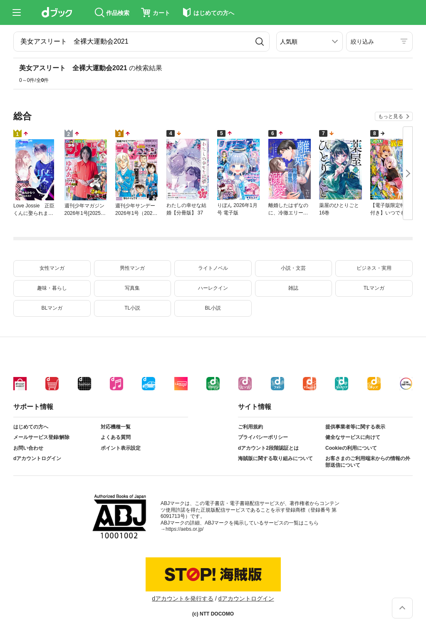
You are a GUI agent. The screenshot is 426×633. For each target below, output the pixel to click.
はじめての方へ (30, 427)
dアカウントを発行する (182, 598)
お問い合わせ (28, 448)
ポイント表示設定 (121, 448)
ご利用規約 (250, 427)
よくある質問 (116, 437)
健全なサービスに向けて (352, 437)
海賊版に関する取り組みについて (275, 458)
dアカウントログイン (37, 458)
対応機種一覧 (116, 427)
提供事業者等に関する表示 (355, 427)
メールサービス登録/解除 (41, 437)
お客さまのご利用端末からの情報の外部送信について (367, 462)
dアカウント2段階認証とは (268, 448)
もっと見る (390, 116)
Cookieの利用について (351, 448)
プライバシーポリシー (263, 437)
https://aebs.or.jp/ (184, 529)
